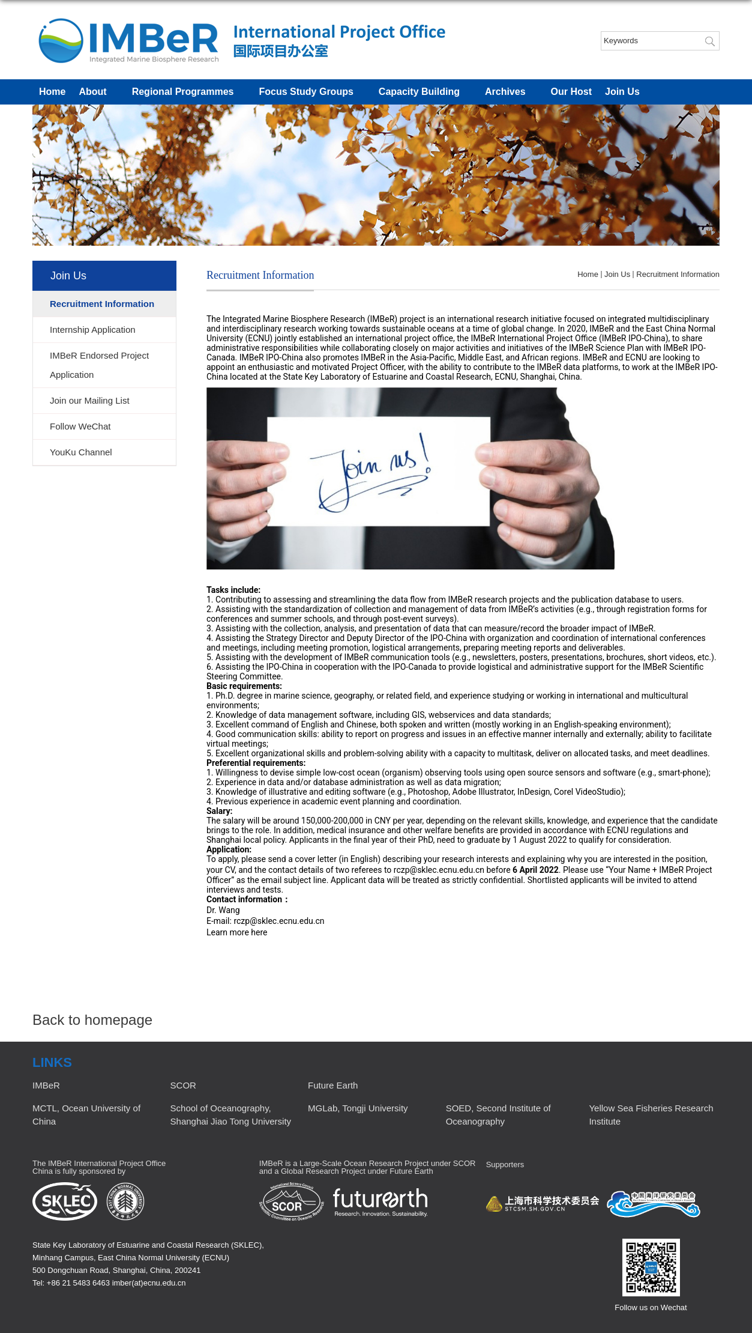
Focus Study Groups (312, 93)
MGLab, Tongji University (358, 1108)
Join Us (628, 93)
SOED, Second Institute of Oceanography (498, 1114)
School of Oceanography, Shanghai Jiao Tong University (231, 1114)
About (98, 93)
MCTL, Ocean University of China (86, 1114)
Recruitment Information (678, 274)
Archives (511, 93)
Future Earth (333, 1085)
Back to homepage (92, 1020)
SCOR (183, 1085)
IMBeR (46, 1085)
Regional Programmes (189, 93)
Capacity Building (425, 93)
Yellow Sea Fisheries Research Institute (651, 1114)
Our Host (571, 92)
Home (52, 92)
